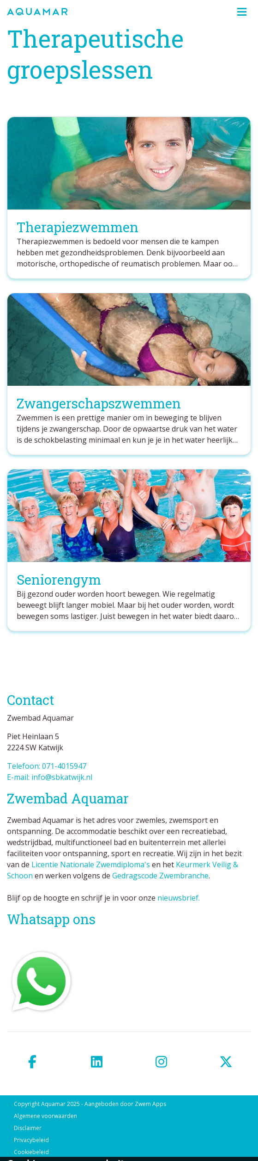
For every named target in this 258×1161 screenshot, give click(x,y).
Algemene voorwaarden (45, 1116)
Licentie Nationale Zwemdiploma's (90, 864)
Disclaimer (28, 1128)
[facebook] (32, 1061)
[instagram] (161, 1061)
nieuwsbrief (177, 898)
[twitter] (225, 1061)
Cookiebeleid (31, 1152)
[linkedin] (97, 1061)
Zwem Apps (150, 1104)
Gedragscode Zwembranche (160, 876)
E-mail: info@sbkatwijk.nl (49, 777)
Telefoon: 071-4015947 (46, 766)
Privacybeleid (31, 1140)
